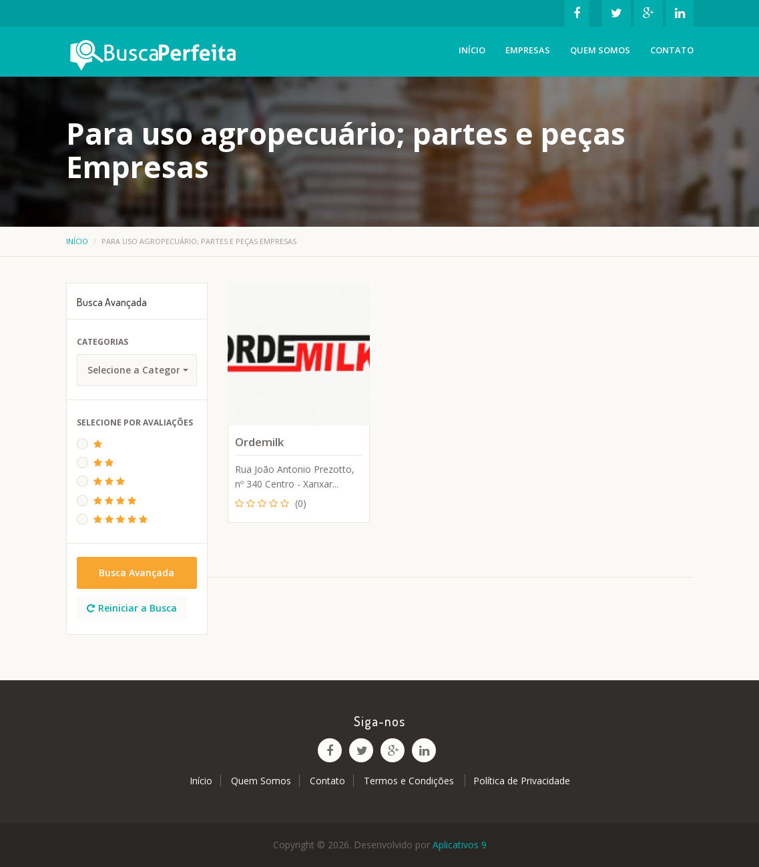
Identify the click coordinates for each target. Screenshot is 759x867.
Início (472, 50)
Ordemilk (259, 442)
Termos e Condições (410, 780)
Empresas (527, 50)
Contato (672, 50)
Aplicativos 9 (460, 844)
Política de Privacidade (521, 780)
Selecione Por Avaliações (135, 422)
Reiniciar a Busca (132, 608)
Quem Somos (600, 50)
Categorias (102, 341)
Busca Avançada (136, 572)
